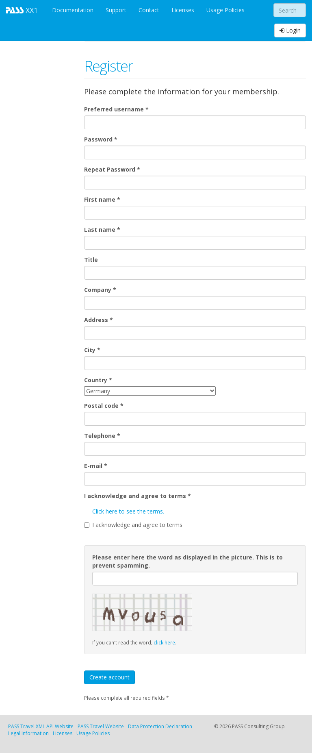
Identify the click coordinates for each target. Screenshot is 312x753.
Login (290, 30)
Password (100, 139)
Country (98, 380)
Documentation (72, 10)
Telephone (102, 436)
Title (91, 259)
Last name (102, 229)
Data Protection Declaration (160, 726)
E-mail (95, 466)
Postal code (104, 405)
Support (116, 10)
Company (100, 290)
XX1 (23, 10)
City (92, 350)
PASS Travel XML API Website (41, 726)
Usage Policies (225, 10)
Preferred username (116, 109)
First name (102, 199)
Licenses (182, 10)
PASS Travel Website (101, 726)
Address (98, 320)
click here (164, 642)
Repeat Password (112, 169)
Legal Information (28, 733)
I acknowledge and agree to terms (137, 496)
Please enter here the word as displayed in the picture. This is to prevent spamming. (187, 561)
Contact (149, 10)
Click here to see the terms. (128, 511)
